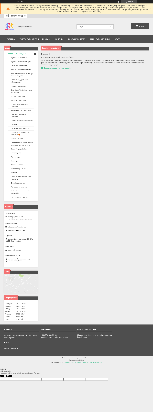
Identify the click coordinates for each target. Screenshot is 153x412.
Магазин (14, 173)
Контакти (59, 39)
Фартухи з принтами (18, 100)
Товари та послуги (28, 39)
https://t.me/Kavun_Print (16, 230)
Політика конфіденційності (92, 362)
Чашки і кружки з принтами (21, 110)
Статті (117, 39)
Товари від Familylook (17, 54)
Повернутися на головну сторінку (58, 68)
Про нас (46, 39)
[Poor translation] (9, 376)
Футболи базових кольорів (21, 62)
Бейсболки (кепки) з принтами (22, 121)
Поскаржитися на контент (73, 362)
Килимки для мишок (18, 86)
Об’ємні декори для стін (20, 128)
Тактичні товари (17, 165)
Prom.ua (88, 358)
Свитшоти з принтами (19, 66)
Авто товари (15, 157)
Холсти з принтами (18, 96)
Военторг (14, 161)
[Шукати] (111, 26)
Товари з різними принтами (21, 70)
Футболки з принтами (19, 58)
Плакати (14, 125)
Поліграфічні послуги (19, 187)
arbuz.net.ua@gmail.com (17, 227)
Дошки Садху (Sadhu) (19, 149)
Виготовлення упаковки (19, 197)
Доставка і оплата (76, 39)
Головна (11, 39)
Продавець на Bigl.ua (76, 360)
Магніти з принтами (18, 169)
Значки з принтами (18, 139)
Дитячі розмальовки (18, 183)
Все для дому (16, 153)
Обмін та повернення (99, 39)
